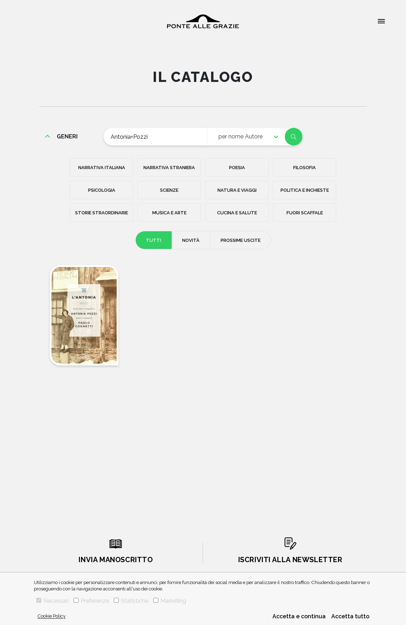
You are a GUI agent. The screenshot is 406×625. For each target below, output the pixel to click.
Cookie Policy (51, 616)
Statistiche (131, 600)
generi (67, 136)
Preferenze (91, 600)
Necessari (52, 600)
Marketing (169, 600)
